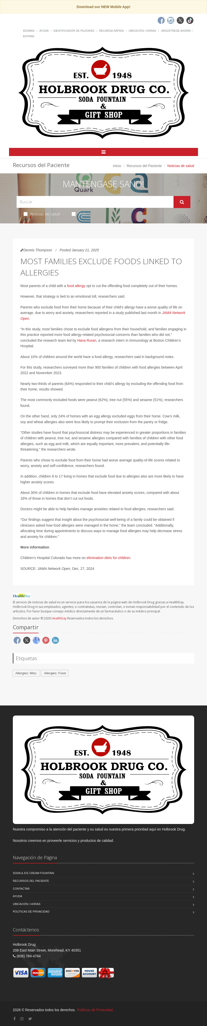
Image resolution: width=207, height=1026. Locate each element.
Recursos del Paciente (144, 166)
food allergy (76, 286)
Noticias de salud (42, 213)
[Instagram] (170, 20)
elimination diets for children (108, 558)
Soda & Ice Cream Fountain (33, 873)
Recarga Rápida (111, 30)
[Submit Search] (182, 202)
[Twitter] (180, 20)
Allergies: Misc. (26, 673)
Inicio (117, 166)
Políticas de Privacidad (31, 911)
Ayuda (44, 30)
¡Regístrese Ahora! (176, 30)
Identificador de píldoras (73, 30)
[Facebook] (161, 20)
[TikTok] (189, 20)
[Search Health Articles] (95, 202)
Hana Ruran (86, 340)
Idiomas (28, 30)
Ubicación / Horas (142, 30)
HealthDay (59, 618)
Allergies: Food (55, 673)
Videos (81, 213)
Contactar (21, 888)
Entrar (28, 36)
